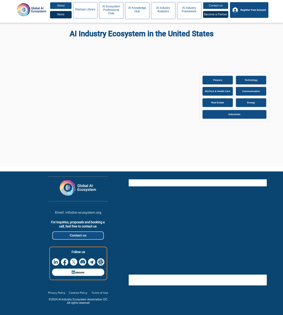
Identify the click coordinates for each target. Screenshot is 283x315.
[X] (73, 262)
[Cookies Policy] (78, 293)
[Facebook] (64, 262)
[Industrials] (234, 114)
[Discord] (82, 262)
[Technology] (251, 80)
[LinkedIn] (55, 262)
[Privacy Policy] (56, 293)
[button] (215, 5)
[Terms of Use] (99, 293)
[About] (61, 5)
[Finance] (218, 80)
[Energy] (251, 102)
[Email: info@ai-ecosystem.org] (78, 212)
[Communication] (251, 91)
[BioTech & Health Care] (218, 91)
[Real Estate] (218, 102)
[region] (61, 14)
